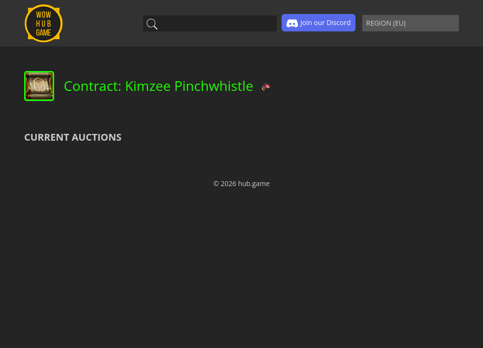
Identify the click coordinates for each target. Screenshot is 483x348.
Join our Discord (318, 23)
